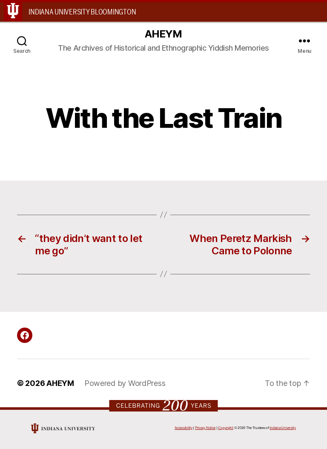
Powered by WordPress (125, 383)
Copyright (225, 428)
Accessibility (183, 428)
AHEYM (163, 34)
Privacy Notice (205, 428)
